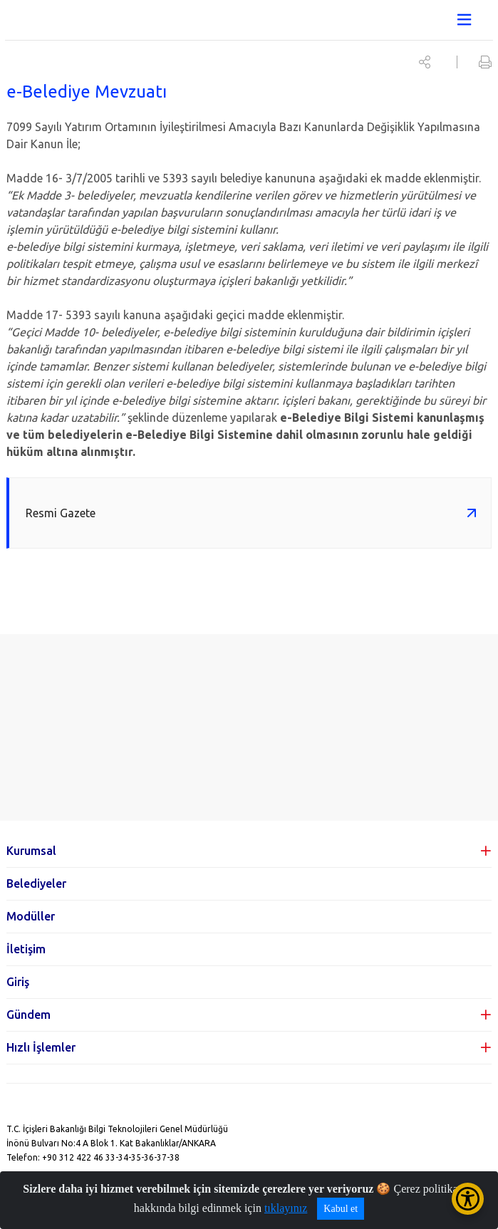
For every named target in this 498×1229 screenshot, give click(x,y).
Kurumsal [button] (31, 850)
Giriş (17, 981)
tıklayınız (285, 1208)
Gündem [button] (28, 1014)
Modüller (30, 916)
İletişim (26, 949)
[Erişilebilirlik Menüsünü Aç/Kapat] (468, 1199)
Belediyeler (36, 883)
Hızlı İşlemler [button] (41, 1047)
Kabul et (340, 1208)
